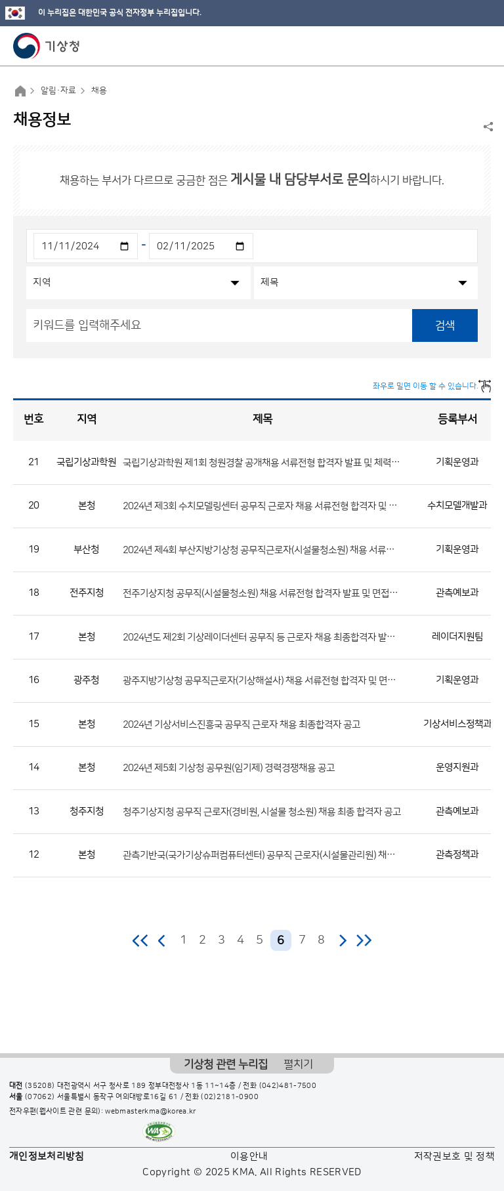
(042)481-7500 (288, 1086)
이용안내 (249, 1156)
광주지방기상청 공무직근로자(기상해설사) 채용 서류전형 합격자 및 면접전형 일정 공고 (287, 680)
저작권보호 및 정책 (454, 1156)
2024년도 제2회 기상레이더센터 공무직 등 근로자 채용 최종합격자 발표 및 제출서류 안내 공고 (301, 636)
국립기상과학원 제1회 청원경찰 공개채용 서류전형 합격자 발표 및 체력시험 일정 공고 (284, 462)
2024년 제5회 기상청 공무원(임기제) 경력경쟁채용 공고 (229, 768)
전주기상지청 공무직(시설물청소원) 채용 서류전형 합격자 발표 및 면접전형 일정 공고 (283, 593)
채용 (99, 90)
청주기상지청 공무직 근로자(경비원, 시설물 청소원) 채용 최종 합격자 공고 (262, 811)
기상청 (46, 46)
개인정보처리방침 (47, 1156)
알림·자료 (58, 90)
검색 (445, 325)
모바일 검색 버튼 (462, 45)
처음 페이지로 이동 (141, 940)
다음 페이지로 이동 (342, 940)
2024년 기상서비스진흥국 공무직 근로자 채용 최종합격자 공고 (241, 724)
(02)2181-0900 (230, 1097)
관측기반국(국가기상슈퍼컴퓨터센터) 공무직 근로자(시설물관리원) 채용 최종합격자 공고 (291, 855)
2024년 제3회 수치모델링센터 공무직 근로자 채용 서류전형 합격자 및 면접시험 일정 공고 (292, 506)
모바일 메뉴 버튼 (483, 45)
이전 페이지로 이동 (162, 940)
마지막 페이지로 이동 (364, 940)
